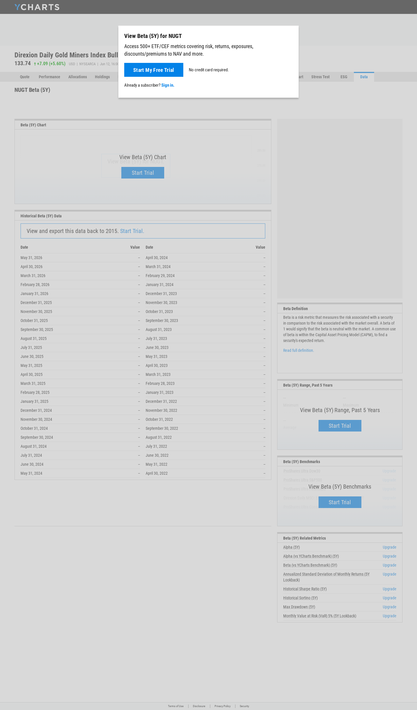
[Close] (292, 35)
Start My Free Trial (153, 70)
